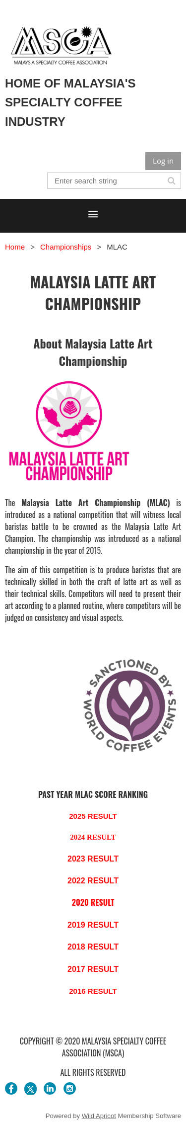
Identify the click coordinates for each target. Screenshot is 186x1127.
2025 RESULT (93, 816)
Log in (163, 161)
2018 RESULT (93, 947)
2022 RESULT (93, 880)
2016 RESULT (93, 991)
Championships (65, 247)
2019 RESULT (93, 925)
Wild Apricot (99, 1116)
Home (15, 247)
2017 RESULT (93, 969)
